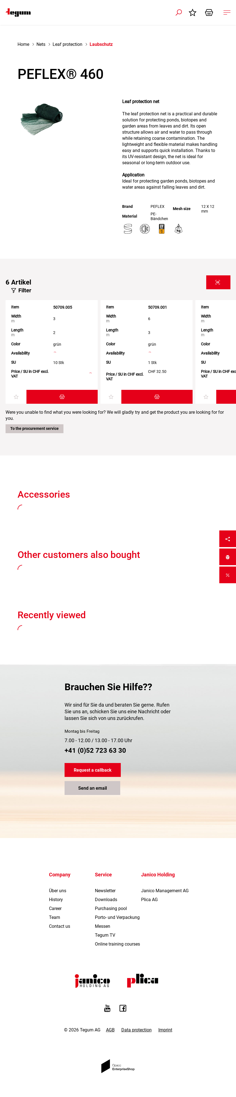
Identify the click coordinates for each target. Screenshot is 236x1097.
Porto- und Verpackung (117, 917)
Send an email (92, 788)
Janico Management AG (165, 890)
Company (59, 874)
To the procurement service (34, 428)
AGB (110, 1030)
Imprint (165, 1030)
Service (103, 874)
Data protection (136, 1030)
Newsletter (105, 890)
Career (55, 908)
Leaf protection (67, 44)
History (56, 899)
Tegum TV (105, 935)
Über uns (57, 890)
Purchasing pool (111, 908)
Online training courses (117, 944)
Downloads (106, 899)
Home (23, 44)
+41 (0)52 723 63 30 (95, 750)
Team (54, 917)
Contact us (59, 926)
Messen (102, 926)
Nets (40, 44)
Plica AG (149, 899)
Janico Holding (158, 874)
